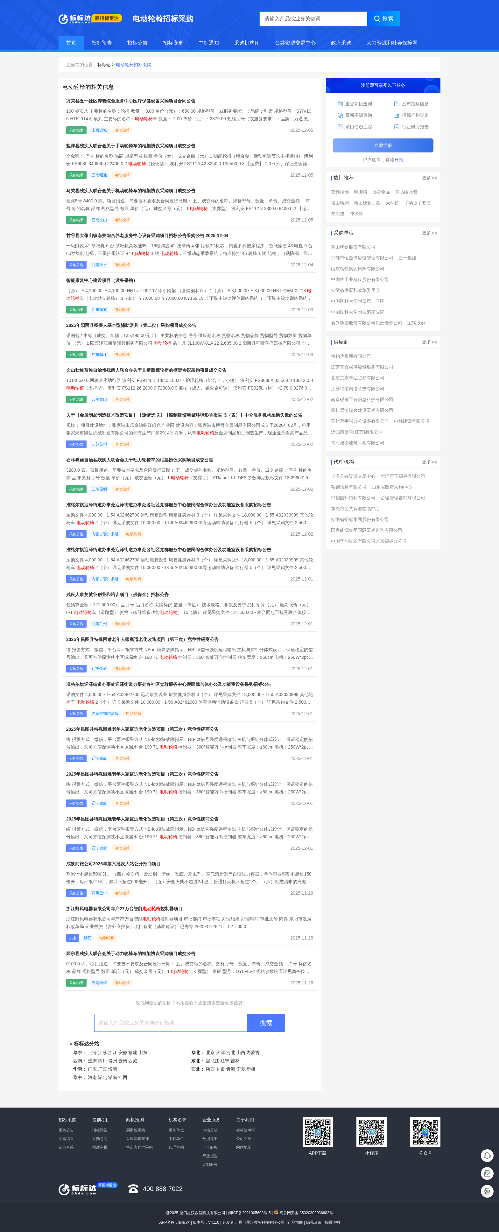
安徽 (122, 1052)
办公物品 (381, 191)
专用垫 (337, 213)
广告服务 (210, 1147)
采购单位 (176, 1130)
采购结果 (66, 1139)
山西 (240, 1052)
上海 (92, 1052)
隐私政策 (313, 1222)
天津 (220, 1052)
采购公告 (66, 1130)
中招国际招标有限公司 (353, 497)
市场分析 (210, 1130)
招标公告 (137, 43)
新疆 (250, 1069)
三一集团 (407, 257)
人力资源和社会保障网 (392, 43)
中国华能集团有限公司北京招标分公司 (369, 541)
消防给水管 (406, 191)
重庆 (92, 1060)
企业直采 (66, 1147)
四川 (102, 1060)
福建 (132, 1052)
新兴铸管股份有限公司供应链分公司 (366, 322)
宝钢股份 (416, 322)
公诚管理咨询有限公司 (403, 497)
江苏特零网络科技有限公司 (357, 388)
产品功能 (295, 1222)
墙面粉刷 (340, 202)
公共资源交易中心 (295, 43)
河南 (92, 1077)
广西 (102, 1069)
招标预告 (102, 43)
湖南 (112, 1077)
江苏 (102, 1052)
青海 (230, 1069)
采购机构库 (247, 43)
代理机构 (176, 1147)
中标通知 (209, 43)
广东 (92, 1069)
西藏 (132, 1060)
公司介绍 (243, 1139)
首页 (71, 43)
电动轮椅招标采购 (133, 64)
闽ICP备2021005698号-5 (249, 1213)
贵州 (112, 1060)
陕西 (210, 1069)
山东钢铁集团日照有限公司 (357, 268)
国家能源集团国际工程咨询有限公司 (366, 530)
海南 (112, 1069)
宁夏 (240, 1069)
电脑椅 (360, 191)
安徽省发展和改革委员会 (355, 290)
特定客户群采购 (139, 1147)
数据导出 (210, 1139)
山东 (142, 1052)
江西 (122, 1077)
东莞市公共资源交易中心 (355, 508)
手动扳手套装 (417, 202)
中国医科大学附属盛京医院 (357, 311)
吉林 (235, 1060)
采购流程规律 (137, 1139)
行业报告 (210, 1156)
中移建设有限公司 (412, 421)
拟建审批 (100, 1147)
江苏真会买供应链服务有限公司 (362, 367)
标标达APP (245, 1130)
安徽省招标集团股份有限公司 (360, 519)
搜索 (266, 1022)
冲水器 (356, 213)
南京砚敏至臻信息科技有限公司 (362, 399)
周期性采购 (135, 1130)
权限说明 (332, 1222)
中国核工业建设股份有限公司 (360, 279)
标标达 (104, 64)
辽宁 (225, 1060)
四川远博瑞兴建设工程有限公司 (362, 410)
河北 (230, 1052)
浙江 (112, 1052)
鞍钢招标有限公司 (349, 486)
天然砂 (392, 202)
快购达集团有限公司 (351, 356)
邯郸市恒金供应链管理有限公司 (362, 257)
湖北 (102, 1077)
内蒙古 (253, 1052)
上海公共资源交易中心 (353, 476)
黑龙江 (212, 1060)
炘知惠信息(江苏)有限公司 (357, 431)
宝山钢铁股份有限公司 (353, 247)
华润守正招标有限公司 (403, 476)
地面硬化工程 (367, 202)
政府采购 (341, 43)
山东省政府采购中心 (392, 486)
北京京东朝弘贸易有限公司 (357, 377)
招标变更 (173, 43)
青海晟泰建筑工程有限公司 (357, 442)
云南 (122, 1060)
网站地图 (243, 1147)
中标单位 (176, 1139)
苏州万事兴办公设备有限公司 (360, 421)
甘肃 (220, 1069)
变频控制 (340, 191)
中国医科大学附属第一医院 (357, 301)
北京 (210, 1052)
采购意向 (100, 1139)
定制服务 (210, 1164)
